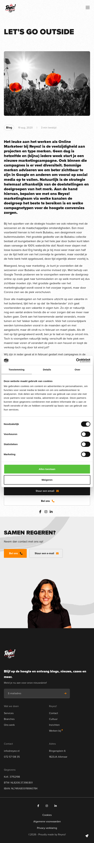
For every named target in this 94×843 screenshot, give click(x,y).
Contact (53, 713)
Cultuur (53, 719)
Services (9, 713)
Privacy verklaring (47, 828)
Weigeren (47, 479)
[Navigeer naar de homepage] (10, 7)
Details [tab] (47, 369)
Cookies (47, 815)
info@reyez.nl (12, 751)
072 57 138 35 (12, 757)
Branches (9, 719)
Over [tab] (77, 369)
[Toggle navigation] (88, 7)
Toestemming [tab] (17, 369)
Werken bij (55, 731)
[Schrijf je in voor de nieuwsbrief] (65, 693)
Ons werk (9, 725)
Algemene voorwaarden (47, 821)
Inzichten (54, 725)
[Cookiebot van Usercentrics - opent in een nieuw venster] (76, 360)
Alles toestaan (47, 469)
